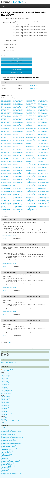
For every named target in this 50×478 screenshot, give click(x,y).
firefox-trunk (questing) (6, 455)
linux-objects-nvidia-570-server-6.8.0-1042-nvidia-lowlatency (43, 128)
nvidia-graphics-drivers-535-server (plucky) (11, 420)
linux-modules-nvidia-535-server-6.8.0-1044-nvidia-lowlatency (6, 166)
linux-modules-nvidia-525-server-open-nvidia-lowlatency (6, 127)
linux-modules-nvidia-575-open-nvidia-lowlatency (18, 188)
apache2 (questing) (5, 373)
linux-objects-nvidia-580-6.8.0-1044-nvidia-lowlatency (43, 164)
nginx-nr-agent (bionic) (6, 430)
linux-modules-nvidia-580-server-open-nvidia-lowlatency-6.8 (31, 155)
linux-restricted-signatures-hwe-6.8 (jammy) (11, 431)
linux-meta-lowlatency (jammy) (8, 446)
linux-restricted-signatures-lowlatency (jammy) (12, 437)
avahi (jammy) (4, 388)
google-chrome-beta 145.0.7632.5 (9, 362)
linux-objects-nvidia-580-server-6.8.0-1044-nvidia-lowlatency (43, 191)
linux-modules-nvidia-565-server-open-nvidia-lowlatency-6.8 (18, 124)
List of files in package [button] (17, 69)
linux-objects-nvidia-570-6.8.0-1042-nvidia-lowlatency (43, 102)
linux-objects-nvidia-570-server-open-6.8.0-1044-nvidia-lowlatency (43, 151)
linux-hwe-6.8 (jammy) (6, 442)
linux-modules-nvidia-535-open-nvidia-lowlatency (6, 152)
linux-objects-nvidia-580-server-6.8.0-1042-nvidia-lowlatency (43, 182)
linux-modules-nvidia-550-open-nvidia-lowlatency (6, 196)
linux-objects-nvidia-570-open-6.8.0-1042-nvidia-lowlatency (43, 115)
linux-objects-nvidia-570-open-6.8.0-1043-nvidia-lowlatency (43, 119)
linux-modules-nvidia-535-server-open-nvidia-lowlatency (6, 179)
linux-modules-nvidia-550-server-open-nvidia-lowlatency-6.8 (18, 106)
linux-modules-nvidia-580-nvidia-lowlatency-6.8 (31, 115)
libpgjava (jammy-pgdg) (6, 454)
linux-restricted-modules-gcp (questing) (10, 461)
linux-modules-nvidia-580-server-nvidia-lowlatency (31, 142)
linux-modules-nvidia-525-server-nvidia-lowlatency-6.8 (6, 122)
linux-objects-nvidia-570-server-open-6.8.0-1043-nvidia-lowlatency (43, 146)
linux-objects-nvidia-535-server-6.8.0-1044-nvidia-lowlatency (31, 196)
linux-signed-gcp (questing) (7, 463)
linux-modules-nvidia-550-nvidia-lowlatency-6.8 (6, 191)
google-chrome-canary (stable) (8, 436)
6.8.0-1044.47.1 (34, 85)
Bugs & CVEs (6, 370)
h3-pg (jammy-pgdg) (6, 452)
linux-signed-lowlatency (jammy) (8, 445)
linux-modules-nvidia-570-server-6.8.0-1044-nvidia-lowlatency (18, 158)
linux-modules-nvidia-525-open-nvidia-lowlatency (6, 109)
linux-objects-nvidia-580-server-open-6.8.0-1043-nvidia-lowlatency (43, 200)
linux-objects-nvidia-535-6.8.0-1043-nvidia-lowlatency (31, 164)
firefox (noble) (4, 458)
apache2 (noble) (5, 376)
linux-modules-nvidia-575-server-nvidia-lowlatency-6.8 (18, 202)
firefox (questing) (5, 469)
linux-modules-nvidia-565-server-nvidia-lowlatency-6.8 (18, 115)
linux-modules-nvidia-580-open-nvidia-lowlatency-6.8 (31, 124)
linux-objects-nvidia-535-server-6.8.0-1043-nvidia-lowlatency (31, 191)
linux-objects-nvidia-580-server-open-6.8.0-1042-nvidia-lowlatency (43, 196)
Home (3, 6)
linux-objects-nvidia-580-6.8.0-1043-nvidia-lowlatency (43, 160)
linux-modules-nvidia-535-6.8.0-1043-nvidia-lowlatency (6, 136)
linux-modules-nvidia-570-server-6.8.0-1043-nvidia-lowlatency (18, 154)
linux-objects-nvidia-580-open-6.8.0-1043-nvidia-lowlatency (43, 173)
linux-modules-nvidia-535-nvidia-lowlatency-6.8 (6, 148)
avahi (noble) (4, 385)
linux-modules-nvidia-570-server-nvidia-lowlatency (18, 163)
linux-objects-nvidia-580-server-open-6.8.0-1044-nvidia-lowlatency (43, 205)
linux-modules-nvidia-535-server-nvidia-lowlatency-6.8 (6, 175)
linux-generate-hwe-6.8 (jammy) (8, 440)
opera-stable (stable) (6, 449)
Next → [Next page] (10, 342)
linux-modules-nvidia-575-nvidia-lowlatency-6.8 (18, 184)
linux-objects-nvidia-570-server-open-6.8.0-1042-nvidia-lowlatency (43, 142)
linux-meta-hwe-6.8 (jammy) (7, 439)
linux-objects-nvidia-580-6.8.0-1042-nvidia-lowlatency (43, 155)
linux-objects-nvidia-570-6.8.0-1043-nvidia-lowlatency (43, 106)
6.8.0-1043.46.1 (34, 88)
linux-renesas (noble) (6, 393)
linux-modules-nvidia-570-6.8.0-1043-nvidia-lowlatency (18, 128)
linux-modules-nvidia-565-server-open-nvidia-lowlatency (18, 119)
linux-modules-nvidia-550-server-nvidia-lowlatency (6, 205)
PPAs (4, 427)
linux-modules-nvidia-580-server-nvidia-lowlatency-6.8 (31, 146)
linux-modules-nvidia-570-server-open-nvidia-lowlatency (18, 172)
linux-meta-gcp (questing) (7, 464)
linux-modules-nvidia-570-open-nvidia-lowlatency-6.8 (18, 149)
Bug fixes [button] (17, 64)
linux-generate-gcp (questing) (8, 466)
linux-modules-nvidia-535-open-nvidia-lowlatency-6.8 (6, 157)
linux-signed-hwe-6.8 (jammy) (8, 434)
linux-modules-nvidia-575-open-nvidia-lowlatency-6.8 (18, 193)
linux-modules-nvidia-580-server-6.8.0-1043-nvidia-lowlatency (31, 133)
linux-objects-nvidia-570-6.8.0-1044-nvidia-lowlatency (43, 111)
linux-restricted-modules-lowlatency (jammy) (11, 443)
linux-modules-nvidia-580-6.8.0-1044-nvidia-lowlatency (31, 108)
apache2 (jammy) (5, 379)
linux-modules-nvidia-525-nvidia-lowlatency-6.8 (6, 105)
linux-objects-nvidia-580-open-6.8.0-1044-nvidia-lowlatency (43, 178)
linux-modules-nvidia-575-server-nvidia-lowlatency (18, 197)
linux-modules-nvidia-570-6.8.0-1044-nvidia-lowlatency (18, 133)
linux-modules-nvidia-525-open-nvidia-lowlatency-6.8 (6, 114)
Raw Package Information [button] (17, 58)
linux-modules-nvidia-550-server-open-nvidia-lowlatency (18, 102)
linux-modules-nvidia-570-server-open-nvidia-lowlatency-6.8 (18, 176)
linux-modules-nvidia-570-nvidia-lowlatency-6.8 (18, 140)
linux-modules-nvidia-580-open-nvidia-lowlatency (31, 119)
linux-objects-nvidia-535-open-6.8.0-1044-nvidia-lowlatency (31, 182)
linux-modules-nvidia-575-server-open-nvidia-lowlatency (18, 206)
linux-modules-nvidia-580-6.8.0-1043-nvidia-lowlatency (31, 103)
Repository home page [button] (16, 72)
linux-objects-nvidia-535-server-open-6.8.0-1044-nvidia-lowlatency (31, 209)
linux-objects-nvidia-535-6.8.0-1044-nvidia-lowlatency (31, 169)
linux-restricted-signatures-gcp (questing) (10, 460)
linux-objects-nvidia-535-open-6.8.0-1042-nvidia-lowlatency (31, 173)
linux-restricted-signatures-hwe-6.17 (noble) (11, 473)
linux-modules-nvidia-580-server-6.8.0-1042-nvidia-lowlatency (31, 128)
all (3, 422)
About (15, 348)
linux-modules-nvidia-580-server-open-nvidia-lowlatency (31, 151)
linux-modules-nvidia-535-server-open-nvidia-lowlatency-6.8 (6, 184)
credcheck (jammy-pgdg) (7, 467)
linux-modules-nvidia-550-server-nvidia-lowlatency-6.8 (6, 209)
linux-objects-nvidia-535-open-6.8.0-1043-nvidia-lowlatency (31, 178)
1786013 (4, 238)
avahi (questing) (5, 382)
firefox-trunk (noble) (5, 457)
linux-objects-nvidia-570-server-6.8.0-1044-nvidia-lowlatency (43, 137)
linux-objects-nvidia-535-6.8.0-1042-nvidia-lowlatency (31, 160)
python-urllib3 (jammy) (6, 390)
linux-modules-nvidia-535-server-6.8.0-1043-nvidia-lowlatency (6, 161)
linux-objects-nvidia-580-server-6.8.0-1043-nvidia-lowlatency (43, 187)
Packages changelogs (8, 369)
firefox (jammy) (4, 470)
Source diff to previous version (9, 235)
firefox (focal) (4, 472)
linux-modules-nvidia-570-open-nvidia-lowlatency (18, 145)
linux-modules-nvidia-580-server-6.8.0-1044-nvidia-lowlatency (31, 137)
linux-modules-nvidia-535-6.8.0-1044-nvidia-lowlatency (6, 140)
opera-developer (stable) (7, 451)
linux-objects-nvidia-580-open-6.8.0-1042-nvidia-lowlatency (43, 169)
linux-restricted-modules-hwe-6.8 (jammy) (11, 433)
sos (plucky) (4, 417)
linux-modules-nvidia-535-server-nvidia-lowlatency (6, 170)
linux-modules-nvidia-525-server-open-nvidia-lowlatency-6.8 (6, 131)
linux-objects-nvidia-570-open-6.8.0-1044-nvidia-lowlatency (43, 124)
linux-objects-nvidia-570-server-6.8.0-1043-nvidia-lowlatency (43, 133)
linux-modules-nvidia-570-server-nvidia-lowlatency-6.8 (18, 167)
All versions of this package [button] (16, 61)
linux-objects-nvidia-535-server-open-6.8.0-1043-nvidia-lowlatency (31, 205)
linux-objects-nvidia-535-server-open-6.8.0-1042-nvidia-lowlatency (31, 200)
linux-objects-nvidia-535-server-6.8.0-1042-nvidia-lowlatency (31, 187)
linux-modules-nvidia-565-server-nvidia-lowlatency (18, 111)
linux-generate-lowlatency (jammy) (9, 448)
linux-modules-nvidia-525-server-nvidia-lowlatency (6, 118)
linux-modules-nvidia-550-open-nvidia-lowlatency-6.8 (6, 200)
